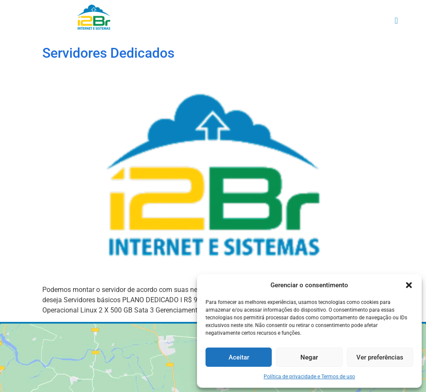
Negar (309, 357)
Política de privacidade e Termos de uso (309, 377)
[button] (409, 285)
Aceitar (239, 357)
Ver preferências (379, 357)
